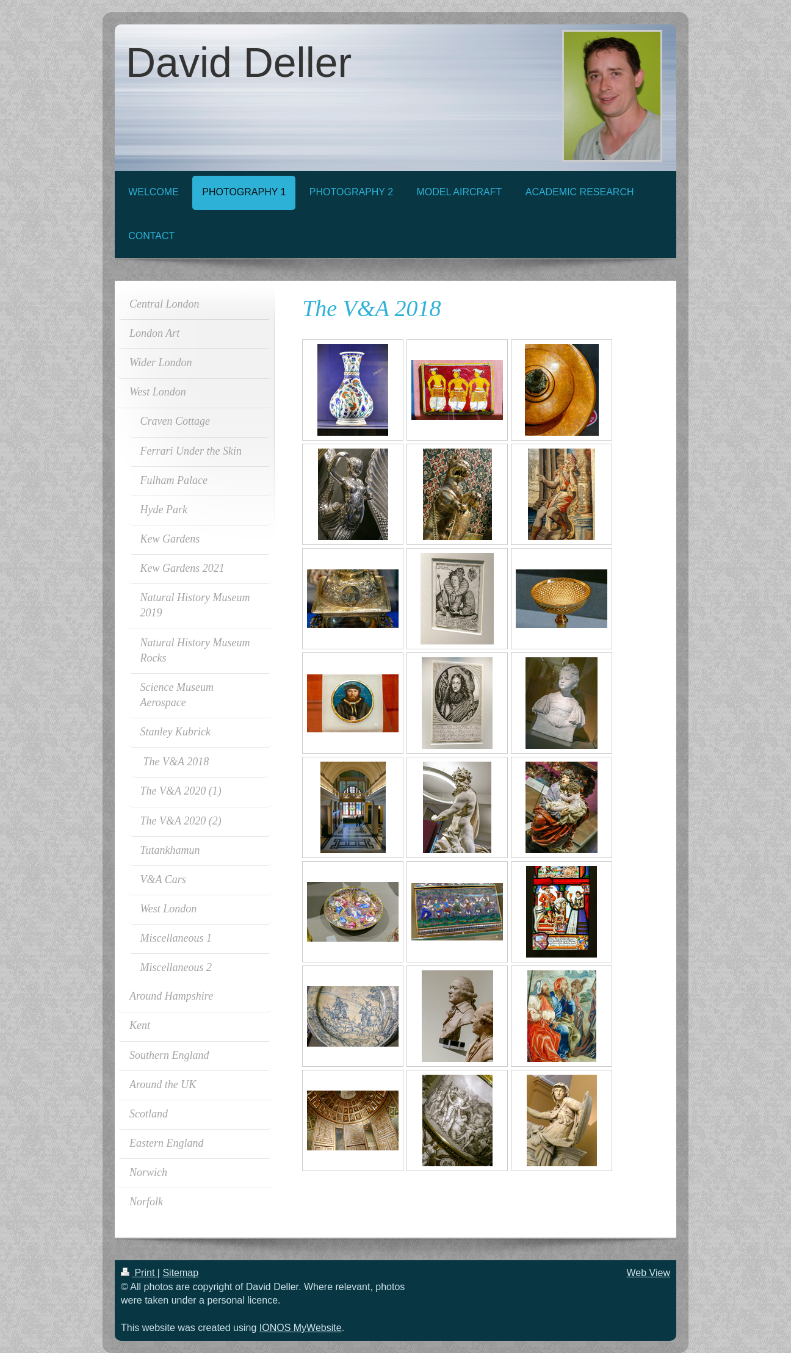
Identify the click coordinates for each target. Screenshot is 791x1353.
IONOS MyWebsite (300, 1327)
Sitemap (180, 1273)
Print (139, 1273)
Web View (648, 1273)
